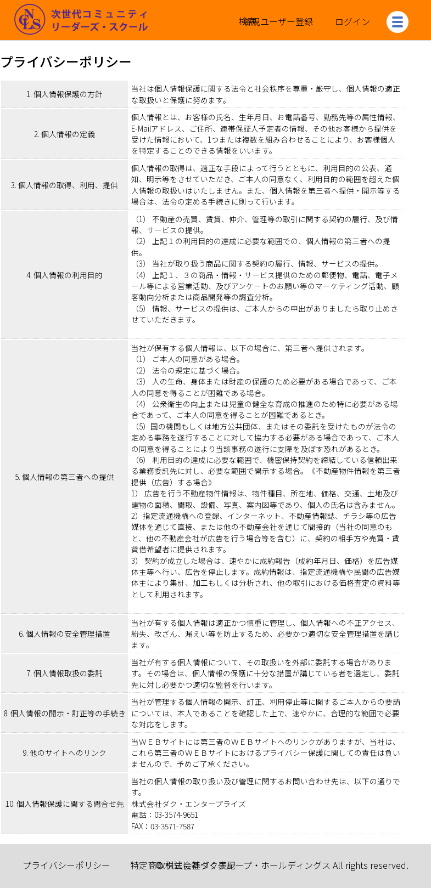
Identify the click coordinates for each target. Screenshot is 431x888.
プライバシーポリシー (66, 865)
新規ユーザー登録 (278, 21)
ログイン (352, 21)
